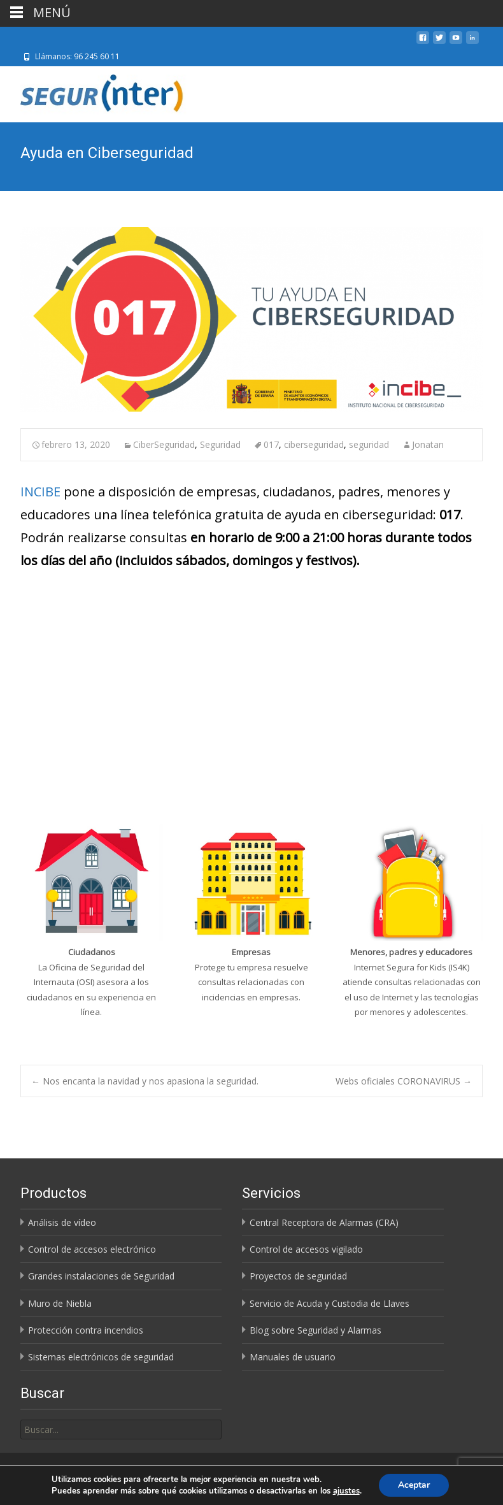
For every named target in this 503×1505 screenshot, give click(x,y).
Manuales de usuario (293, 1357)
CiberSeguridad (164, 444)
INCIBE (40, 491)
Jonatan (428, 444)
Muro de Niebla (60, 1303)
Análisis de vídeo (62, 1222)
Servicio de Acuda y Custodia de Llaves (329, 1303)
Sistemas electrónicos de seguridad (101, 1357)
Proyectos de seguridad (298, 1276)
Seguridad (220, 444)
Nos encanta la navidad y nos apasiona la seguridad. (145, 1081)
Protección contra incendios (85, 1330)
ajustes (346, 1491)
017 (271, 444)
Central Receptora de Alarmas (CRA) (324, 1222)
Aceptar (414, 1485)
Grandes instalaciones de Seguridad (101, 1276)
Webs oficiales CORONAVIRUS (404, 1081)
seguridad (369, 444)
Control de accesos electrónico (92, 1249)
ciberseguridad (314, 444)
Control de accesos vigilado (306, 1249)
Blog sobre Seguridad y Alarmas (315, 1330)
